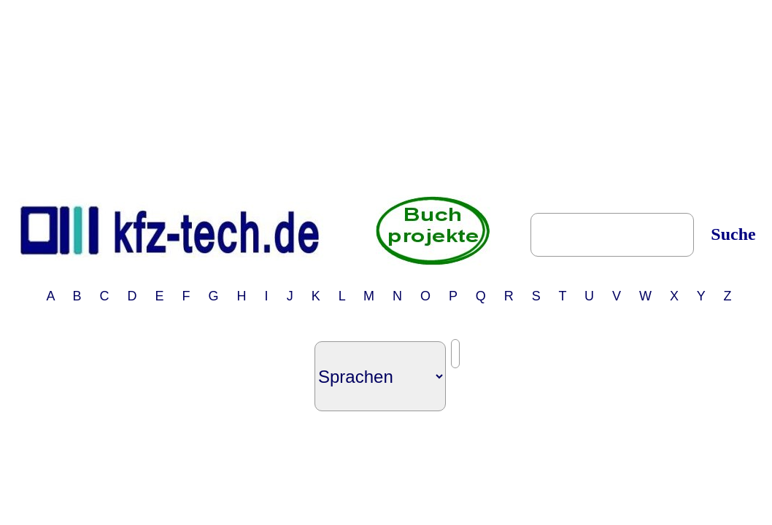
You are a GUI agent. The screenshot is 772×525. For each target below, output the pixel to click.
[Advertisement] (389, 97)
